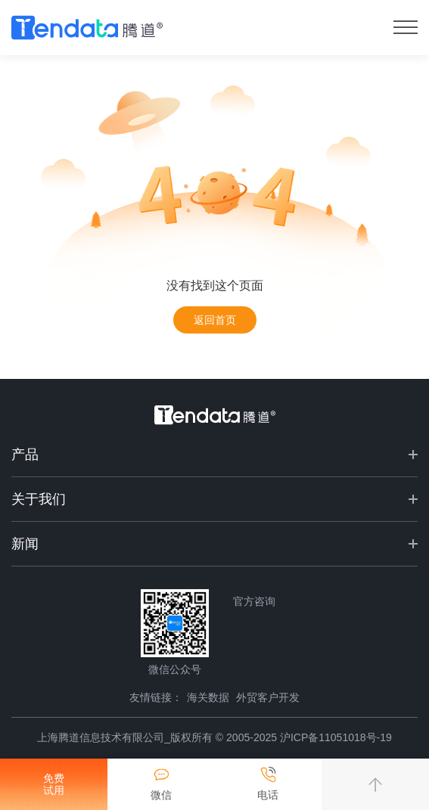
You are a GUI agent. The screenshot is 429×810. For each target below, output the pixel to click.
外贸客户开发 (268, 697)
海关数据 (208, 697)
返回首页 (215, 320)
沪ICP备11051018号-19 (336, 737)
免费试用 (53, 784)
